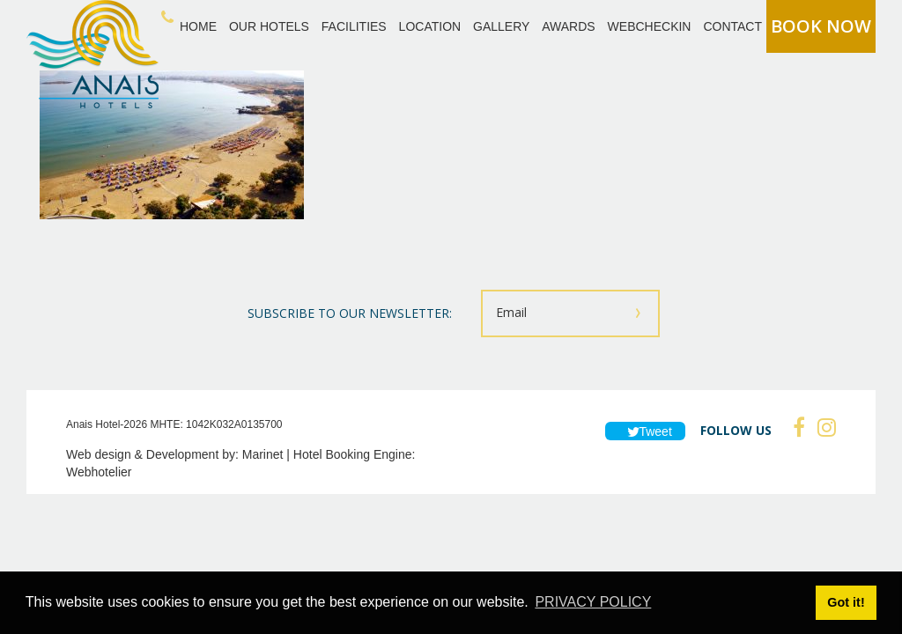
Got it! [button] (845, 602)
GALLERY (501, 26)
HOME (198, 26)
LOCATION (430, 26)
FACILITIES (354, 26)
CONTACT (732, 26)
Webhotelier (98, 472)
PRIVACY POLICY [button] (593, 601)
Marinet (263, 454)
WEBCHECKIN (649, 26)
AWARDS (568, 26)
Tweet (645, 431)
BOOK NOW (821, 26)
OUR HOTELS (269, 26)
